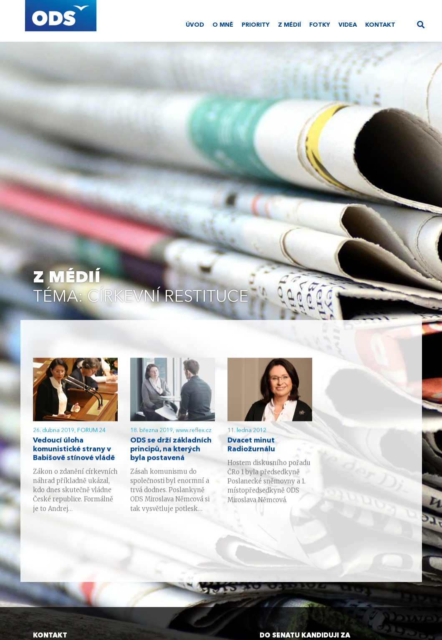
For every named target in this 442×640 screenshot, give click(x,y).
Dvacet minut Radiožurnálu (251, 446)
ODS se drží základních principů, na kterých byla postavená (171, 450)
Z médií (289, 25)
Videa (347, 25)
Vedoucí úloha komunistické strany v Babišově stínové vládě (74, 450)
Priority (256, 25)
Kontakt (380, 25)
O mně (222, 25)
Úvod (195, 25)
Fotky (319, 25)
